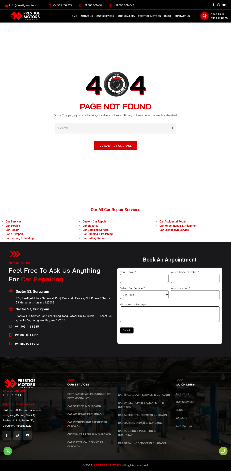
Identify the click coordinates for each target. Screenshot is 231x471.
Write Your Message (133, 304)
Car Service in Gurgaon (84, 406)
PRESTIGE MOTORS (107, 465)
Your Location (180, 288)
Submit (127, 330)
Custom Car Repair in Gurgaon (89, 434)
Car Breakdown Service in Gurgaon (144, 394)
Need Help (217, 13)
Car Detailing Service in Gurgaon (142, 443)
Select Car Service (132, 288)
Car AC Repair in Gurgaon (85, 414)
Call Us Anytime (14, 390)
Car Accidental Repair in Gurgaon (142, 415)
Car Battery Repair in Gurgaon (140, 423)
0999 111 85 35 (219, 18)
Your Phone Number (185, 272)
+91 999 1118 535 (15, 395)
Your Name (128, 272)
